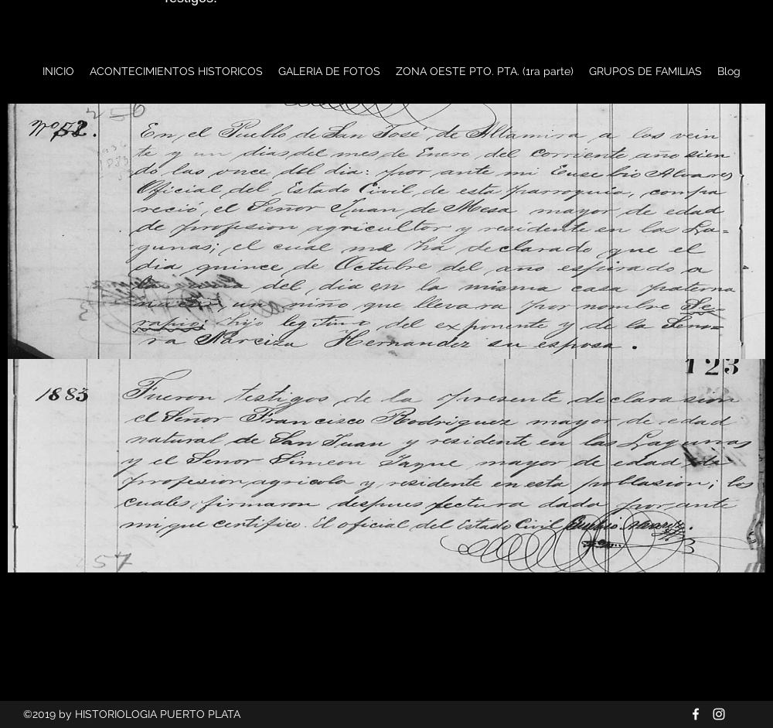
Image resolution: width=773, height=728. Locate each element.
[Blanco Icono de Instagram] (719, 714)
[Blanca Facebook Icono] (695, 714)
